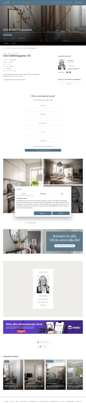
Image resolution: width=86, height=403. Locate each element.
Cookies (62, 401)
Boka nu (69, 83)
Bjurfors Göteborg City (73, 68)
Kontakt (6, 43)
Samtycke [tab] (24, 193)
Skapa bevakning (56, 2)
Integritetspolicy (44, 401)
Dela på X (43, 346)
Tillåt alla (61, 213)
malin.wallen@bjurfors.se (43, 302)
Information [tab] (43, 193)
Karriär (6, 401)
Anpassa (43, 213)
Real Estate (78, 401)
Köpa (14, 2)
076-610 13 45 (43, 305)
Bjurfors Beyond (70, 401)
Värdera (78, 3)
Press (16, 401)
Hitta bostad (26, 2)
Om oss (11, 401)
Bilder (13, 43)
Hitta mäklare (67, 2)
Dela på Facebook (43, 342)
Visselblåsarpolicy (33, 401)
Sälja (18, 2)
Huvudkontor (23, 401)
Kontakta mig (71, 66)
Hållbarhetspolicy (54, 401)
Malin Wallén (43, 296)
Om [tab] (62, 193)
